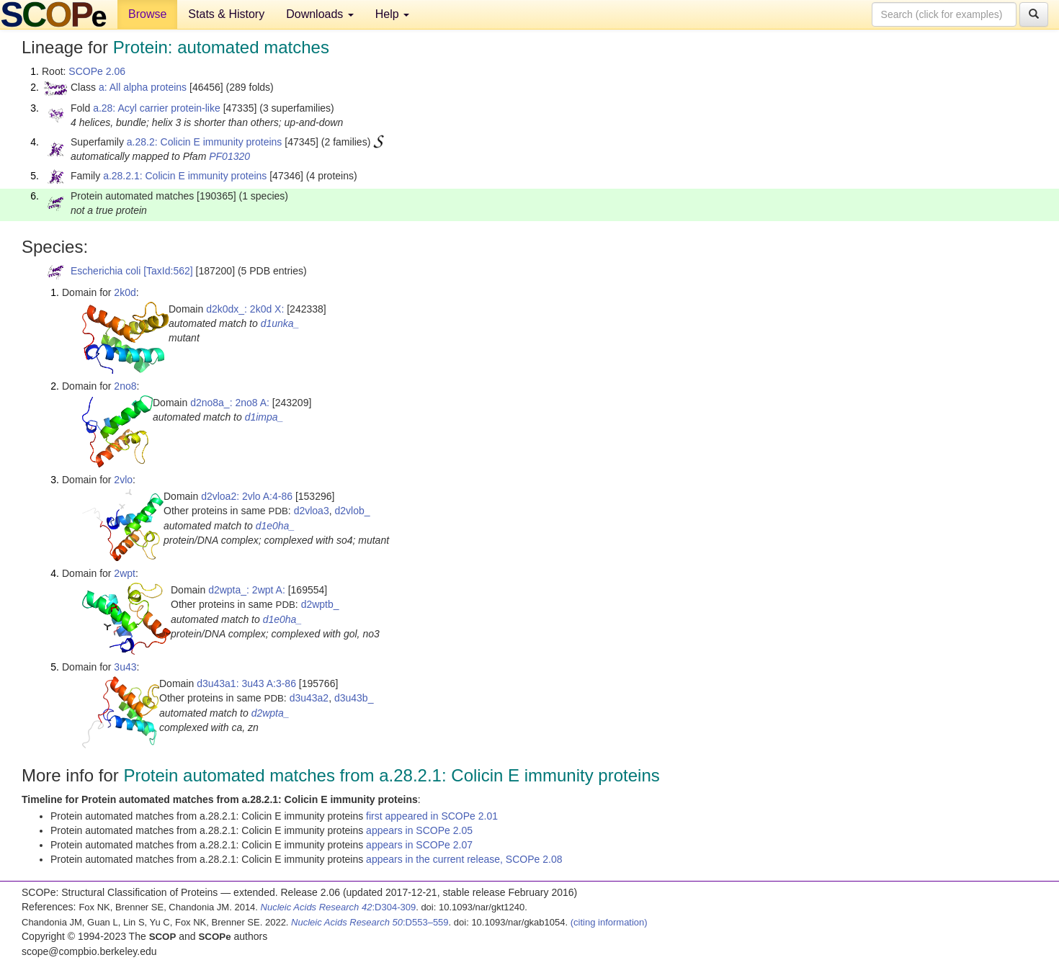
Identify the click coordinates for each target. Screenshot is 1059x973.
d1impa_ (264, 417)
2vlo (123, 479)
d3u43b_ (354, 698)
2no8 (125, 386)
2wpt (124, 573)
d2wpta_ (270, 713)
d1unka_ (280, 323)
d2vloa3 (311, 510)
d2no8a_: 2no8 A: (229, 402)
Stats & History (226, 14)
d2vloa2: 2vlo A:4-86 (246, 496)
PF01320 (229, 156)
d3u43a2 (309, 698)
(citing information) (609, 922)
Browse (147, 14)
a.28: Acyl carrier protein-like (156, 108)
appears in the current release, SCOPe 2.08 (464, 859)
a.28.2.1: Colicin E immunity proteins (185, 175)
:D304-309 (338, 907)
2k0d (124, 292)
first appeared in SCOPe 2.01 (432, 816)
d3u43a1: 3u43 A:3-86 (246, 683)
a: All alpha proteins (143, 87)
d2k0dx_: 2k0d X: (245, 309)
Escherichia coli (105, 271)
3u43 (125, 667)
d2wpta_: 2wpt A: (246, 590)
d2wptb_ (320, 604)
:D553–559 (370, 922)
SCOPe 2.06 (96, 71)
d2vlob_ (352, 510)
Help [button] (392, 14)
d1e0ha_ (275, 526)
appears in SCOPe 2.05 (419, 830)
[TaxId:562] (168, 271)
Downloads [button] (320, 14)
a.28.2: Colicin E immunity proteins (204, 142)
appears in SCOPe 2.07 (419, 845)
